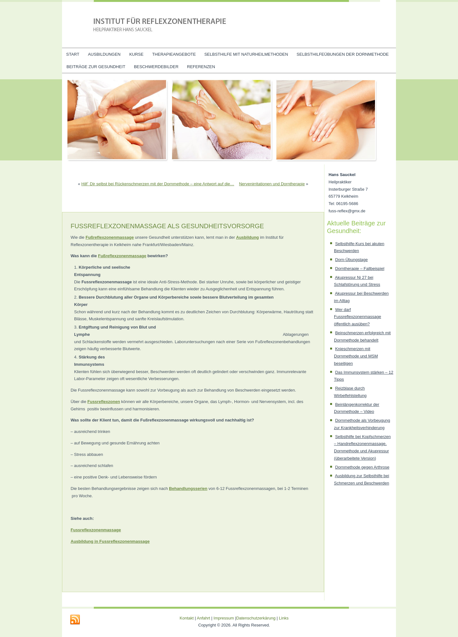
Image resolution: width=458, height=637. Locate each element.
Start (72, 54)
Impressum (223, 618)
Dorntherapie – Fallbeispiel (360, 268)
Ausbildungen (104, 54)
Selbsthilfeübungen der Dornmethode (343, 54)
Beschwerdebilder (156, 66)
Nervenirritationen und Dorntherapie (272, 183)
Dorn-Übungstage (351, 259)
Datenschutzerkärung (256, 618)
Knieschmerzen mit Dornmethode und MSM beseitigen (356, 356)
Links (283, 618)
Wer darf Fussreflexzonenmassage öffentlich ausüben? (357, 317)
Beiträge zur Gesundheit (95, 66)
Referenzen (201, 66)
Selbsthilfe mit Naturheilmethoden (246, 54)
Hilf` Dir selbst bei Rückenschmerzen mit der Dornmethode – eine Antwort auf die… (157, 183)
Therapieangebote (174, 54)
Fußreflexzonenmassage (122, 255)
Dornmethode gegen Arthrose (362, 467)
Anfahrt (203, 618)
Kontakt (187, 618)
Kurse (136, 54)
